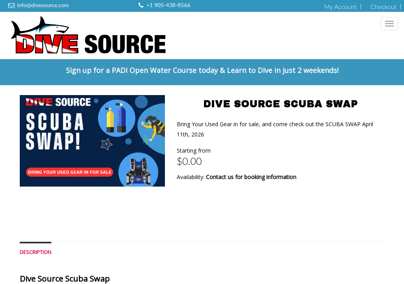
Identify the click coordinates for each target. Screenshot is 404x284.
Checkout (383, 6)
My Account (340, 6)
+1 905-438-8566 (168, 5)
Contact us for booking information (251, 177)
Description (35, 252)
